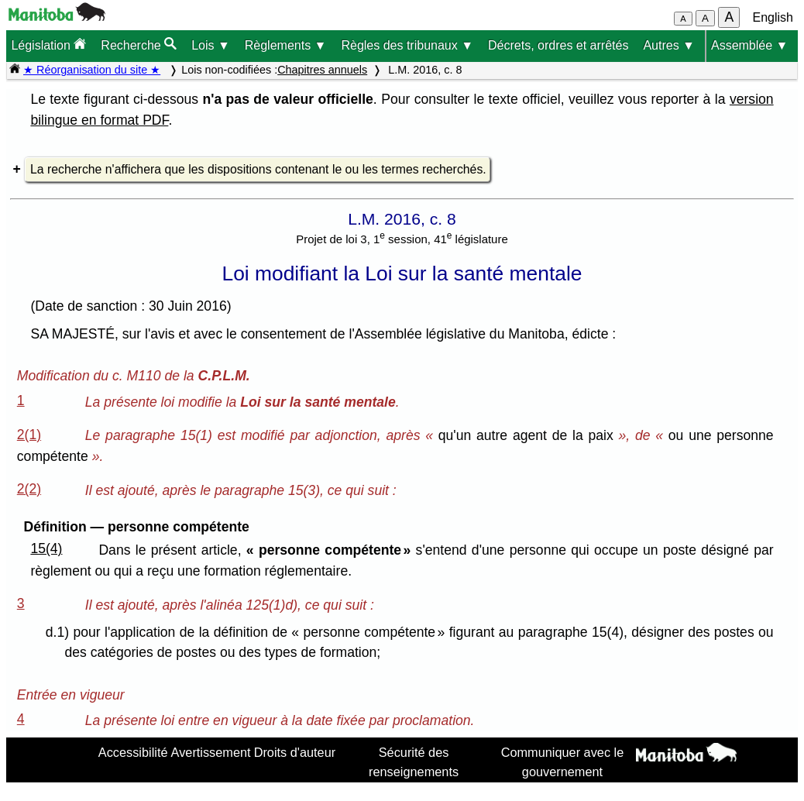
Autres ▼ (669, 45)
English (773, 17)
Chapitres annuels (322, 70)
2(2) (29, 489)
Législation (48, 44)
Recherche (139, 44)
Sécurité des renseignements (414, 761)
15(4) (46, 548)
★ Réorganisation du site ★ (91, 70)
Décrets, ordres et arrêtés (558, 45)
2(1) (29, 434)
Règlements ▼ (286, 45)
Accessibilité (133, 752)
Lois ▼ (210, 45)
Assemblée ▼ (749, 45)
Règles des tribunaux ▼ (407, 45)
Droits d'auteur (295, 752)
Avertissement (211, 752)
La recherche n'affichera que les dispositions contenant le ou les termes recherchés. (258, 169)
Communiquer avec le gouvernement (562, 761)
